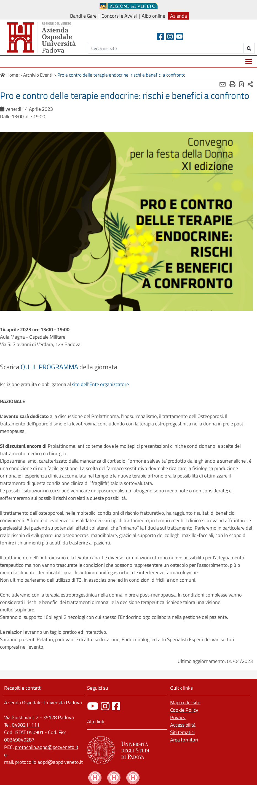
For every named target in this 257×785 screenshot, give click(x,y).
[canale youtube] (92, 706)
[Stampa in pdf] (241, 84)
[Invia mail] (222, 84)
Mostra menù (249, 59)
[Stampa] (232, 84)
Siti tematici (182, 732)
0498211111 (25, 725)
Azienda (178, 16)
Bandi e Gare (83, 16)
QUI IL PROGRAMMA (49, 367)
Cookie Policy (184, 710)
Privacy (178, 717)
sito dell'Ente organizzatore (100, 384)
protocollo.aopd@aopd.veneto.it (49, 762)
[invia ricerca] (249, 48)
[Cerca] (165, 48)
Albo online (153, 16)
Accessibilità (183, 725)
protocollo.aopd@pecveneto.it (46, 747)
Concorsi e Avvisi (119, 16)
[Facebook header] (160, 36)
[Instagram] (170, 36)
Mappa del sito (185, 702)
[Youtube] (179, 36)
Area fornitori (184, 739)
